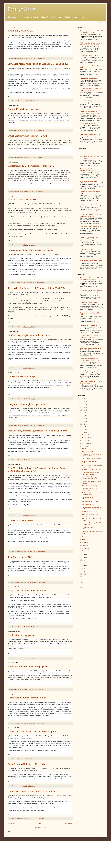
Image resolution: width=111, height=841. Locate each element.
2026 (82, 398)
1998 (82, 582)
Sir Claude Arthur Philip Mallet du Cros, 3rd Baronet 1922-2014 (38, 63)
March (84, 545)
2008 (82, 568)
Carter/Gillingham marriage (88, 123)
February (84, 548)
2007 (82, 571)
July (83, 449)
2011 (82, 560)
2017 (82, 424)
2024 (82, 404)
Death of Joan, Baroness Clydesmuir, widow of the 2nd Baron (37, 430)
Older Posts (68, 823)
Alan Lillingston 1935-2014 (21, 30)
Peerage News (21, 9)
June (83, 537)
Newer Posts (11, 823)
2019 (82, 418)
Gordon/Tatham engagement (21, 635)
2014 (82, 432)
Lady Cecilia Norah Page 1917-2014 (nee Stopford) (32, 731)
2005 (82, 577)
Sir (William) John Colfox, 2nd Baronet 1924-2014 (32, 250)
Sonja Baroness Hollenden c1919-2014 (26, 764)
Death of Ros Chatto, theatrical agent (90, 101)
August (84, 446)
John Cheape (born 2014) (20, 557)
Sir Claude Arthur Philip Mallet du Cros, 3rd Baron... (91, 455)
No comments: (40, 58)
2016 (82, 427)
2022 (82, 410)
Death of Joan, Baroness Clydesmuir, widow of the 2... (92, 493)
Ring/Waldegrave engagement (88, 78)
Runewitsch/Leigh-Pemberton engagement (28, 666)
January (84, 551)
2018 (82, 421)
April (83, 542)
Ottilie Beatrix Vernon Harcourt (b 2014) (27, 135)
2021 (82, 413)
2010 (82, 563)
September (85, 443)
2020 (82, 415)
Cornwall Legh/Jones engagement (24, 109)
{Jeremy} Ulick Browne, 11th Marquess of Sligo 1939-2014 (36, 288)
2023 (82, 407)
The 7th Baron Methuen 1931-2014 (25, 199)
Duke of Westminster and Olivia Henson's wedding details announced (90, 112)
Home (40, 823)
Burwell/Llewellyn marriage (21, 376)
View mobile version (40, 827)
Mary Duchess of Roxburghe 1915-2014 (27, 590)
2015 (82, 429)
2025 (82, 401)
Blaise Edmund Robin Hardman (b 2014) (27, 697)
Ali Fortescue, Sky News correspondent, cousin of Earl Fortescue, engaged (91, 43)
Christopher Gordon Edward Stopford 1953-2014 (31, 791)
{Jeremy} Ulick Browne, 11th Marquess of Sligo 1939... (90, 477)
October (84, 440)
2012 (82, 557)
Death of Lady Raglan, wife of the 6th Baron (29, 335)
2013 (82, 554)
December (85, 435)
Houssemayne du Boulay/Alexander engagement (31, 165)
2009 (82, 565)
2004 (82, 579)
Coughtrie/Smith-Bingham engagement (26, 404)
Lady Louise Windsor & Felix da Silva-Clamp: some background (91, 89)
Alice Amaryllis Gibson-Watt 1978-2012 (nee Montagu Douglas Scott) (91, 31)
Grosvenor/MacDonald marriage (89, 55)
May (83, 539)
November (85, 438)
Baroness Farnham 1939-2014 (22, 520)
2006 (82, 574)
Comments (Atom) (21, 832)
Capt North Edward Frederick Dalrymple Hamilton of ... (90, 498)
